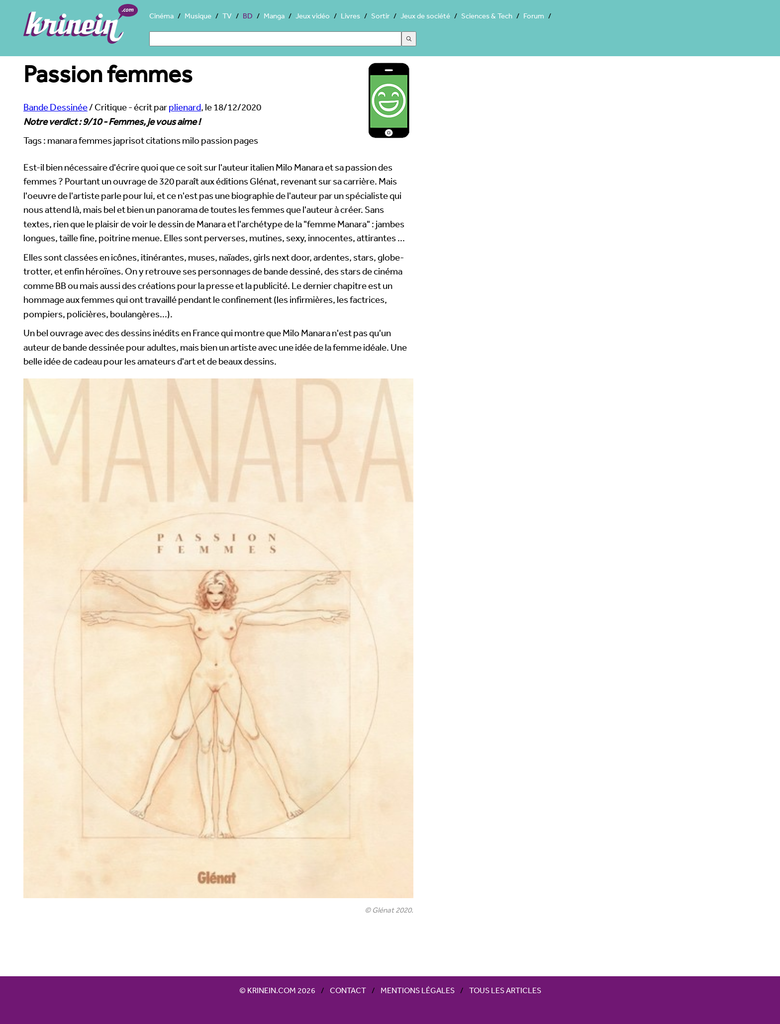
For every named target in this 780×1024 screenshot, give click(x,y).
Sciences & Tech (486, 15)
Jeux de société (425, 15)
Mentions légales (418, 990)
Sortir (380, 15)
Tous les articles (505, 990)
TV (227, 15)
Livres (350, 15)
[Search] (275, 38)
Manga (274, 15)
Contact (348, 990)
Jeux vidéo (312, 15)
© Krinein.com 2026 (277, 990)
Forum (533, 15)
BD (248, 15)
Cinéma (161, 15)
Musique (198, 15)
